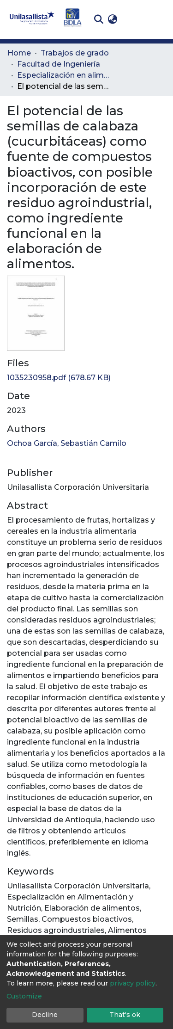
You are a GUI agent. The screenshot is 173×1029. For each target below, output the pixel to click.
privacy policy (132, 983)
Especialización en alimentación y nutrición (63, 75)
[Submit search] (98, 19)
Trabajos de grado (75, 53)
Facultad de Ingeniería (58, 64)
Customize (24, 996)
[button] (112, 19)
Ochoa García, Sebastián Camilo (66, 443)
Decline (45, 1015)
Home (19, 53)
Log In (134, 19)
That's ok (124, 1015)
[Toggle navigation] (159, 19)
